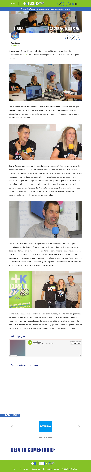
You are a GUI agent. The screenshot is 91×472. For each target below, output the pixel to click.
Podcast (46, 469)
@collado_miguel (15, 45)
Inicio (14, 469)
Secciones (36, 469)
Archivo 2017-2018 (60, 469)
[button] (12, 426)
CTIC (25, 54)
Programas (24, 469)
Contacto (75, 469)
